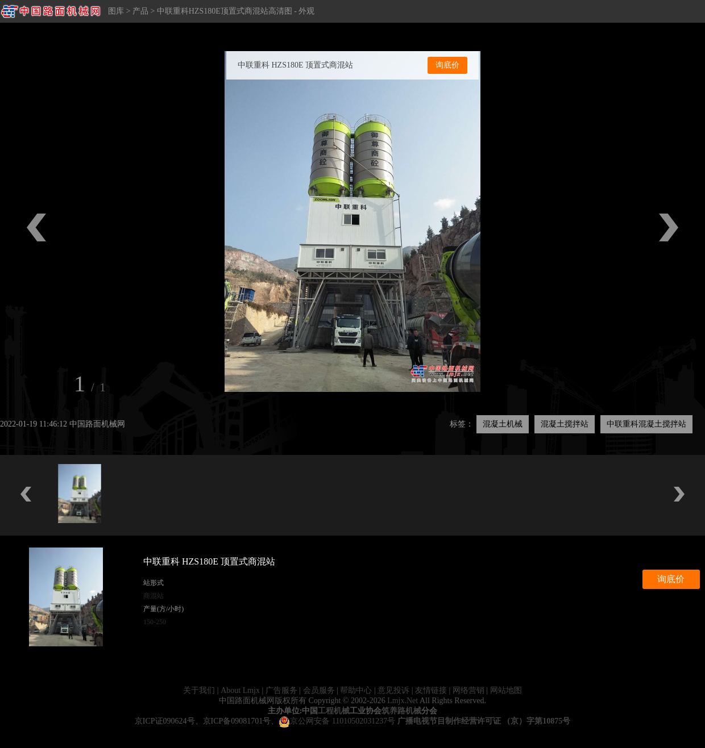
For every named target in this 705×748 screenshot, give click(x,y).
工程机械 (334, 711)
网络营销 (468, 690)
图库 (116, 11)
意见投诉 (393, 690)
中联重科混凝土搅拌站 (646, 424)
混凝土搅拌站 (564, 424)
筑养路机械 (401, 711)
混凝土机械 (502, 424)
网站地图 (506, 690)
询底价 (447, 65)
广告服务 (281, 690)
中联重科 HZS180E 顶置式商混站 (295, 65)
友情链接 (431, 690)
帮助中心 (356, 690)
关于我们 (199, 690)
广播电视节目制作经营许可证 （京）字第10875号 (484, 721)
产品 (140, 11)
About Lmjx (240, 690)
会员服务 (319, 690)
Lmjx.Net (402, 700)
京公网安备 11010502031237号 (337, 721)
